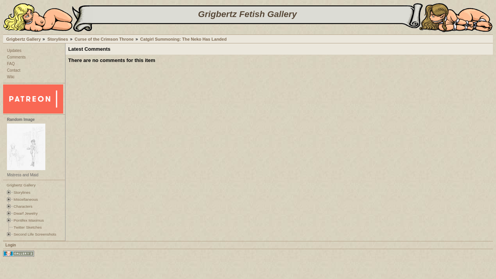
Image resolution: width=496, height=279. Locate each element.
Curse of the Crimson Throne (104, 39)
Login (10, 245)
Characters (23, 206)
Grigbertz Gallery (23, 39)
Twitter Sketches (28, 227)
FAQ (11, 64)
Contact (13, 70)
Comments (16, 57)
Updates (14, 50)
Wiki (10, 77)
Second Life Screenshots (35, 234)
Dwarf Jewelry (26, 213)
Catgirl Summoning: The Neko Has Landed (183, 39)
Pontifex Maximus (29, 220)
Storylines (57, 39)
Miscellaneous (26, 199)
